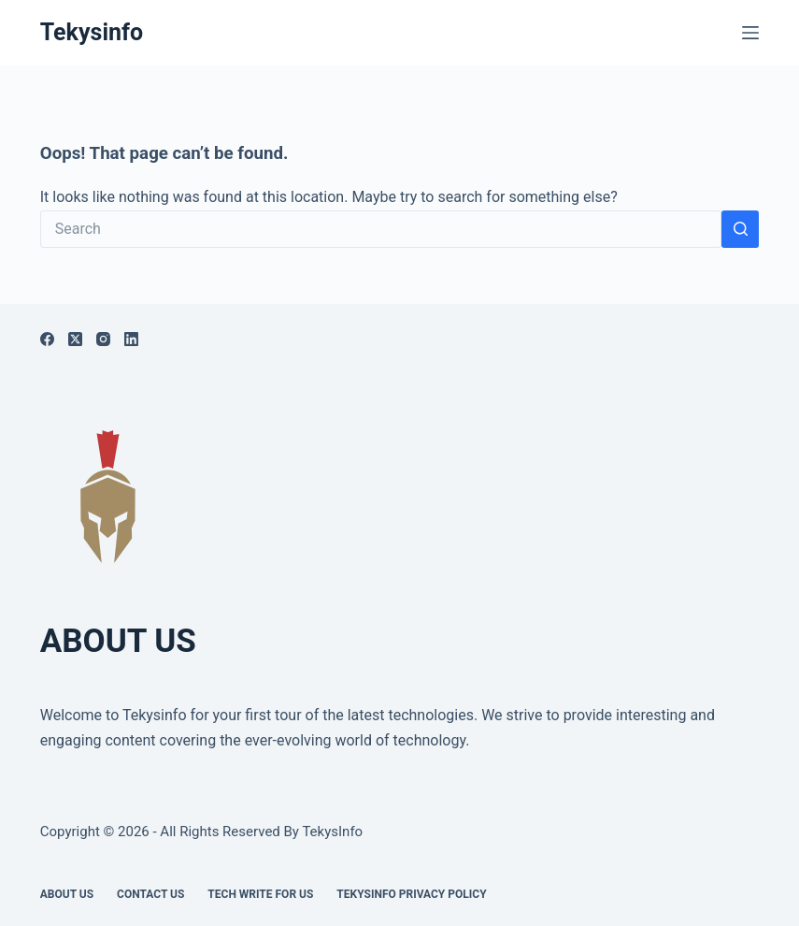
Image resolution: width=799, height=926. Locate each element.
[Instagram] (103, 339)
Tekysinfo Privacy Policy (411, 894)
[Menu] (750, 32)
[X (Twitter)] (75, 339)
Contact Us (150, 894)
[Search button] (740, 229)
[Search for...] (381, 229)
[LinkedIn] (131, 339)
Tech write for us (260, 894)
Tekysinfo (91, 32)
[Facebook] (47, 339)
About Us (66, 894)
